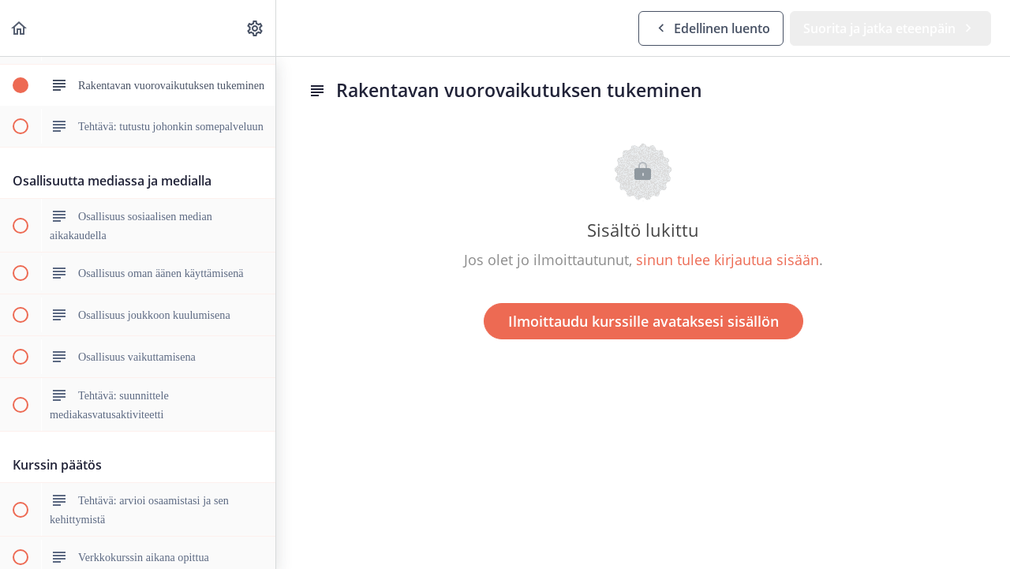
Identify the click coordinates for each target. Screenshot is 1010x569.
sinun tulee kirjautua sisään (727, 259)
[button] (19, 28)
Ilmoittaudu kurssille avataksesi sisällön (643, 321)
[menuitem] (255, 28)
